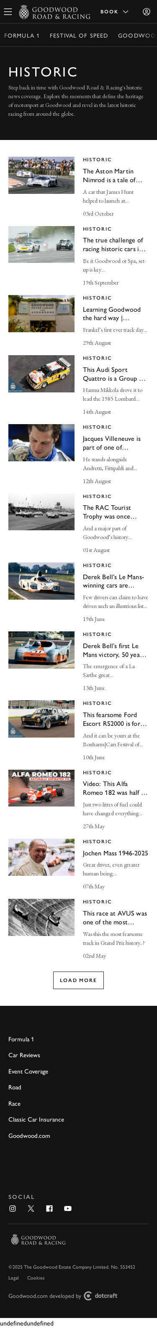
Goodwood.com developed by (66, 1296)
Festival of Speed (79, 35)
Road (14, 1086)
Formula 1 (22, 35)
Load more (78, 980)
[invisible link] (78, 188)
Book (115, 12)
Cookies (36, 1277)
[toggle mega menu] (7, 11)
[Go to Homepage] (54, 11)
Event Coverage (28, 1070)
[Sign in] (146, 11)
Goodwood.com (29, 1135)
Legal (13, 1277)
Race (14, 1103)
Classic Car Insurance (36, 1118)
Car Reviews (24, 1054)
